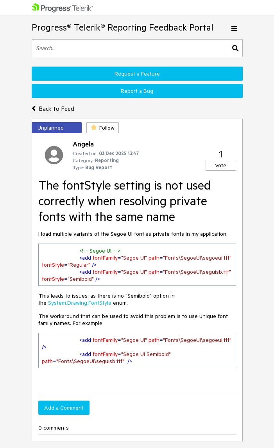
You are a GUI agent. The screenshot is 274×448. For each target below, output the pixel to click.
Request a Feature (137, 73)
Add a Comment (64, 407)
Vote (220, 165)
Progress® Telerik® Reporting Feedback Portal (122, 27)
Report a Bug (137, 90)
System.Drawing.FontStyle (79, 302)
